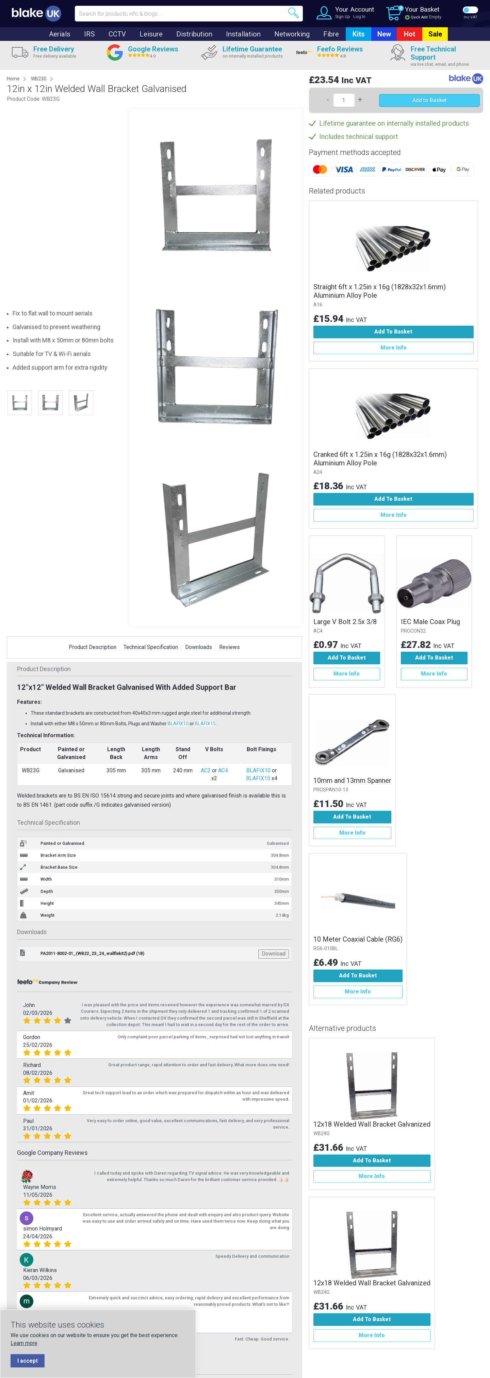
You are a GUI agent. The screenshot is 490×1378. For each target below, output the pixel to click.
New (384, 34)
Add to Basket (429, 100)
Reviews (229, 647)
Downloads (198, 647)
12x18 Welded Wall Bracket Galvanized (371, 1124)
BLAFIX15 (205, 723)
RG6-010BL (325, 948)
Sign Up (342, 16)
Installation (243, 34)
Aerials (59, 34)
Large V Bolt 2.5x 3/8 (345, 622)
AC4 (223, 770)
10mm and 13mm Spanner (352, 780)
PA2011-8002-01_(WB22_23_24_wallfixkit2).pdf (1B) (92, 953)
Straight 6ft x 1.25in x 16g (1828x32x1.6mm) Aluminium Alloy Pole (379, 291)
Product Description (92, 647)
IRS (89, 34)
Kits (359, 34)
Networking (292, 34)
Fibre (331, 34)
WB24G (321, 1133)
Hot (409, 34)
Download (273, 953)
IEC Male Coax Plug (430, 622)
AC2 (206, 770)
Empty (435, 16)
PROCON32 (413, 631)
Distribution (194, 34)
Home (13, 78)
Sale (435, 34)
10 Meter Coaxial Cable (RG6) (358, 939)
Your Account (354, 9)
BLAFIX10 (178, 723)
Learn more (24, 1343)
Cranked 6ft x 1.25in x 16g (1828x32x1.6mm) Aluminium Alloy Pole (380, 458)
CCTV (117, 34)
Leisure (151, 34)
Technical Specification (151, 647)
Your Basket (422, 9)
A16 (317, 305)
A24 (317, 472)
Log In (359, 16)
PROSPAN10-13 (330, 790)
